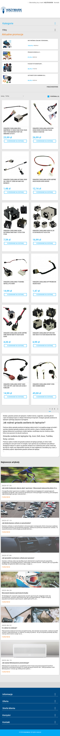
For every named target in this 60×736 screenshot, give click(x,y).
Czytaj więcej (6, 497)
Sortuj (2, 96)
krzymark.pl (27, 732)
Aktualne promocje (12, 34)
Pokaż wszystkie (52, 87)
